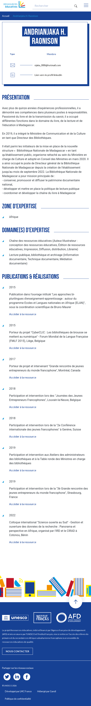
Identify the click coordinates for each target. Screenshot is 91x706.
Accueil (5, 16)
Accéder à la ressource (22, 314)
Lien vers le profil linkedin (48, 74)
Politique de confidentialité (18, 698)
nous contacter (17, 651)
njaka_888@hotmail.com (48, 65)
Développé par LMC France (18, 691)
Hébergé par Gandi (46, 691)
